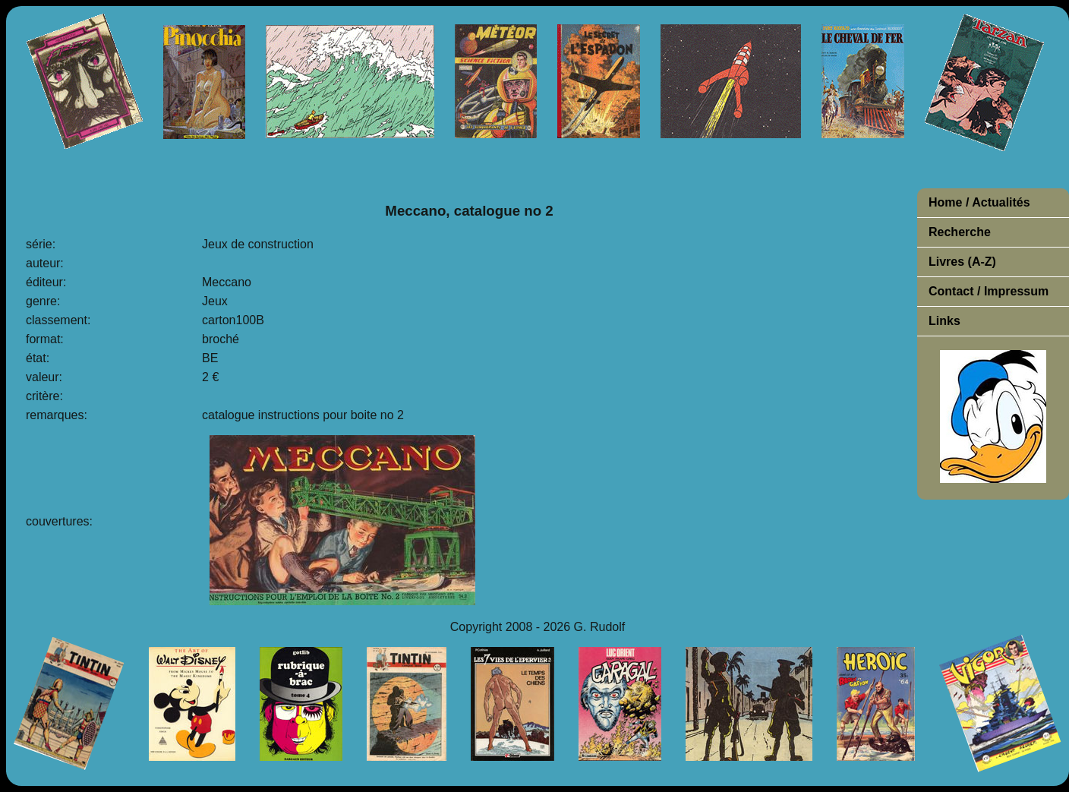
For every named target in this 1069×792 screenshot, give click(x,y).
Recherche (960, 232)
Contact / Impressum (989, 291)
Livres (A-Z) (962, 261)
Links (944, 320)
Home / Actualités (979, 202)
